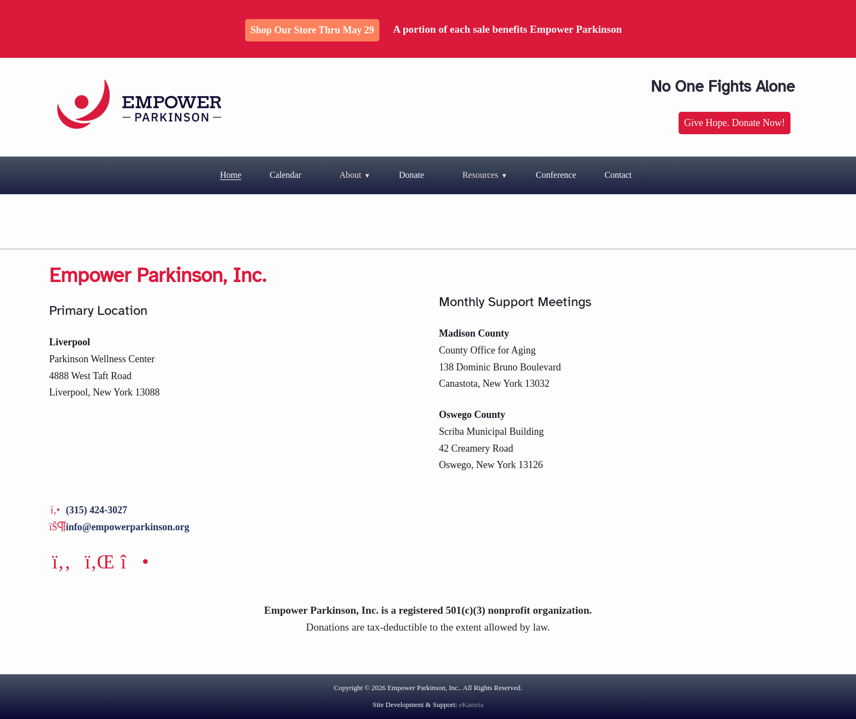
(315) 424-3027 (96, 510)
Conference (556, 174)
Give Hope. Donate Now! (734, 122)
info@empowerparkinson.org (127, 527)
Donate (411, 174)
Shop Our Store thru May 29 (312, 30)
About (350, 174)
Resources (480, 174)
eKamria (471, 704)
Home (230, 174)
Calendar (285, 174)
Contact (618, 174)
